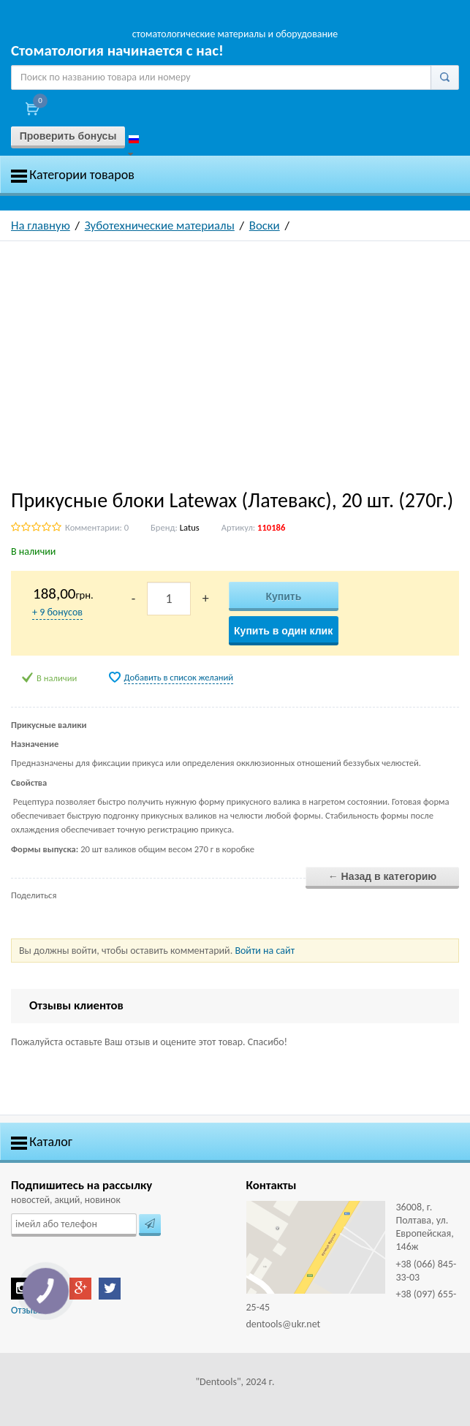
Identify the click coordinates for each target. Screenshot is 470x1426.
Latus (190, 527)
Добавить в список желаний (179, 677)
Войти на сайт (265, 950)
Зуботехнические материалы (160, 225)
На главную (40, 225)
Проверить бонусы (68, 136)
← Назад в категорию (382, 876)
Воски (264, 225)
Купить (283, 596)
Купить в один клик (283, 631)
